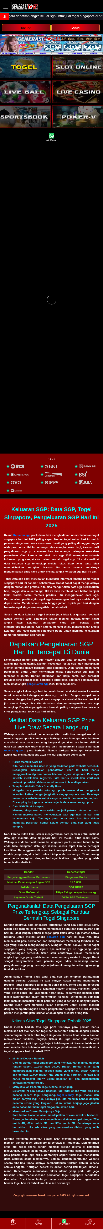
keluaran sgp (56, 936)
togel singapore (14, 750)
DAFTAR (26, 27)
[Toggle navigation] (6, 7)
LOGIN (75, 27)
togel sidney (65, 1095)
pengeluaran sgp (37, 683)
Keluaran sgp (22, 535)
